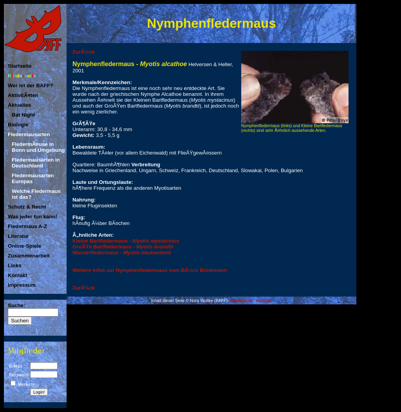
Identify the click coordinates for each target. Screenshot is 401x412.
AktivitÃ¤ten (23, 95)
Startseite (20, 66)
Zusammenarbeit (29, 256)
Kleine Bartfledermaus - (125, 241)
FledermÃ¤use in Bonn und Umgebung (38, 147)
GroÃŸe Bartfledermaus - (122, 247)
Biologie (18, 125)
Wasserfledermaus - (121, 252)
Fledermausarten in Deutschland (36, 163)
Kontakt (17, 275)
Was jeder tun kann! (32, 216)
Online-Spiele (24, 246)
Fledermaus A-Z (27, 226)
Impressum (22, 285)
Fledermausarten (29, 134)
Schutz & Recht (27, 207)
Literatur (18, 236)
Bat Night (23, 115)
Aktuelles (19, 105)
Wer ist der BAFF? (30, 85)
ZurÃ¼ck (83, 52)
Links (15, 265)
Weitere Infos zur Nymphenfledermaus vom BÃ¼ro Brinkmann (149, 270)
